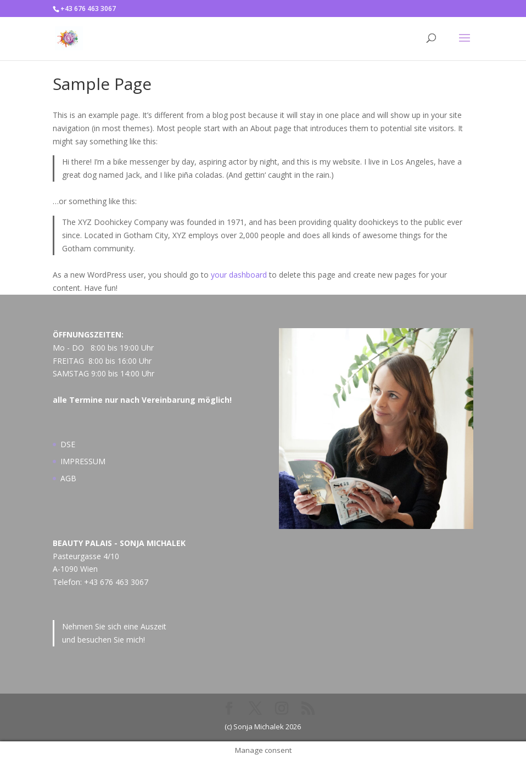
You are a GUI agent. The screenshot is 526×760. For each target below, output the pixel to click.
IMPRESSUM (82, 461)
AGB (68, 478)
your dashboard (239, 274)
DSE (67, 444)
